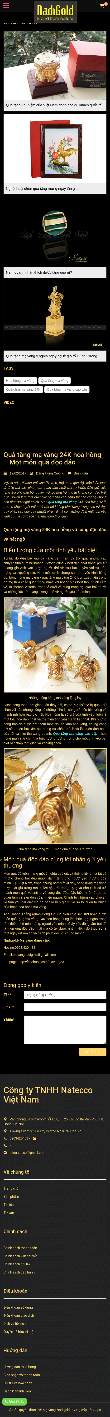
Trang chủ (11, 1188)
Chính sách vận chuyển (21, 1256)
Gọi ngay (14, 1401)
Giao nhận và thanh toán (22, 1375)
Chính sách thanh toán (20, 1248)
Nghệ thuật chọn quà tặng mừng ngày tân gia (42, 188)
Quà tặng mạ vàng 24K (23, 389)
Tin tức (9, 1205)
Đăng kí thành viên (17, 1391)
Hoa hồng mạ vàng (20, 381)
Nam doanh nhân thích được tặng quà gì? (39, 272)
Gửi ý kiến (92, 1052)
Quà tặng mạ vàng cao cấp (67, 389)
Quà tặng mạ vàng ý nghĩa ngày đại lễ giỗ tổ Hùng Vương (51, 356)
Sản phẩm (11, 1197)
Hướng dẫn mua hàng (20, 1367)
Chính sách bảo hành (19, 1272)
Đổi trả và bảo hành (18, 1383)
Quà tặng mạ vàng (54, 381)
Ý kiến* (9, 1020)
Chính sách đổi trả (17, 1264)
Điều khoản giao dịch (19, 1315)
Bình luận (78, 473)
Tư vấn (9, 1213)
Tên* (7, 995)
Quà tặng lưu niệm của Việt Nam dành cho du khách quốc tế (53, 105)
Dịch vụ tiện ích (15, 1324)
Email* (9, 1007)
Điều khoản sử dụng (18, 1307)
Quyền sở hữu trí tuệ (18, 1332)
